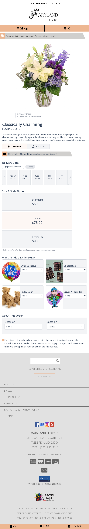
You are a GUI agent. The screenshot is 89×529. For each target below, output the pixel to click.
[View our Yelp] (52, 425)
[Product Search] (45, 361)
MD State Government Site (57, 513)
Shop (22, 28)
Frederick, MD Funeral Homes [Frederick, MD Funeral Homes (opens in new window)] (30, 508)
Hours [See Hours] (74, 526)
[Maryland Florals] (44, 21)
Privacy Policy (25, 518)
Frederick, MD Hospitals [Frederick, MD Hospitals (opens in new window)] (61, 508)
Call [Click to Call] (14, 526)
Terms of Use (65, 518)
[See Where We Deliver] (44, 376)
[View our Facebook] (37, 425)
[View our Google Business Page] (42, 425)
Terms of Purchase (45, 518)
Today (30, 166)
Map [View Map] (44, 526)
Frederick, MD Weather (29, 513)
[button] (44, 479)
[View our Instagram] (47, 425)
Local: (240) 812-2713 (44, 447)
